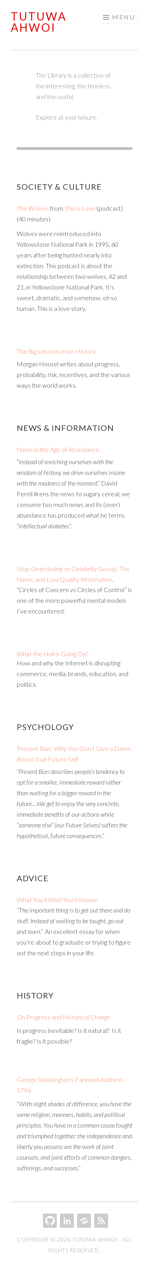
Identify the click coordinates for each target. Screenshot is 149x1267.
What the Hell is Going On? (52, 653)
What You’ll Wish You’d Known (57, 899)
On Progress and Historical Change (63, 1017)
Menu (123, 17)
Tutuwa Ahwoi (39, 22)
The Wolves (33, 208)
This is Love (79, 208)
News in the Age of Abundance (58, 449)
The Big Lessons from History (56, 351)
